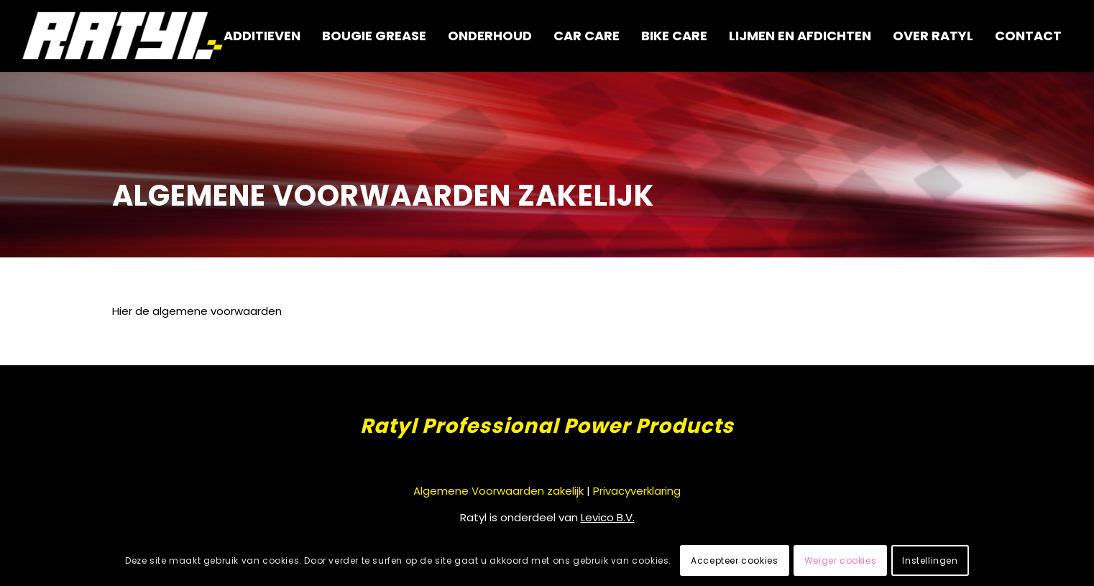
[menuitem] (262, 36)
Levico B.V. (608, 517)
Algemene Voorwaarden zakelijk (498, 490)
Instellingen (929, 560)
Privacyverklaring (637, 490)
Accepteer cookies (734, 560)
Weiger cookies (840, 560)
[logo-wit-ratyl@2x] (124, 36)
